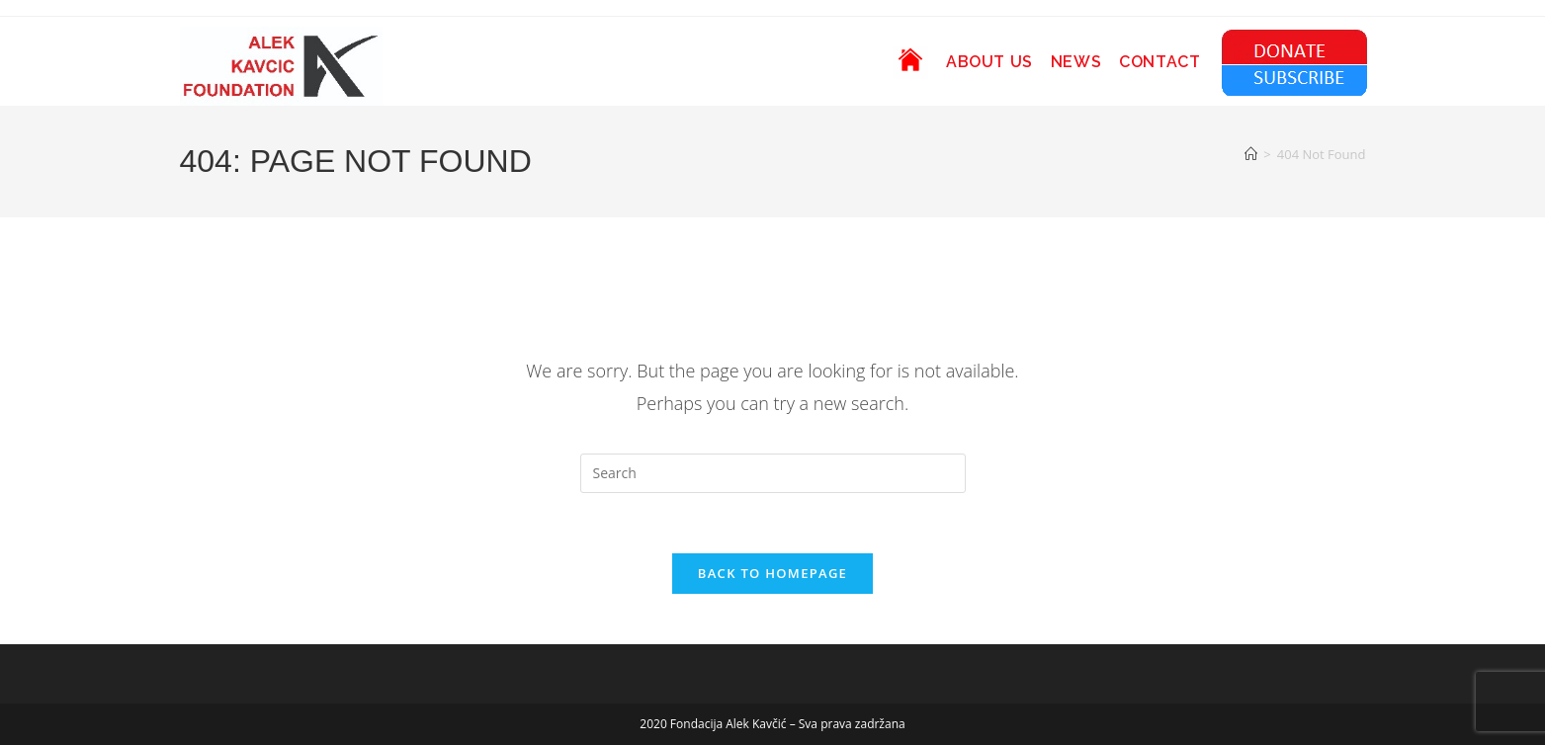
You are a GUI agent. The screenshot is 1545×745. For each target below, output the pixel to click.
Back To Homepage (772, 573)
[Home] (1251, 154)
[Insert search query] (773, 473)
